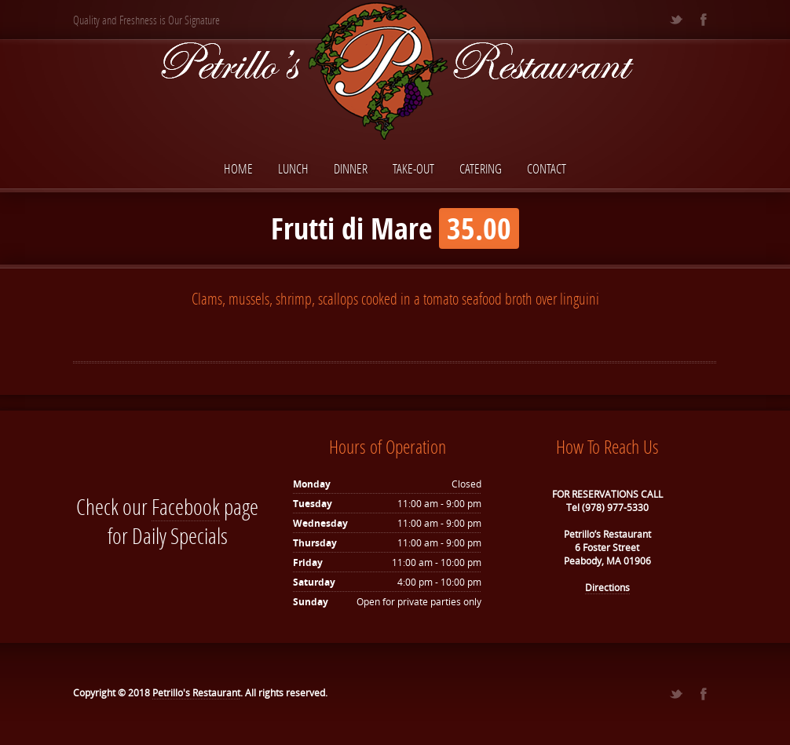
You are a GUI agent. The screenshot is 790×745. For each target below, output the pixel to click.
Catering (480, 168)
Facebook (186, 506)
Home (238, 168)
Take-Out (413, 168)
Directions (607, 587)
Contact (546, 168)
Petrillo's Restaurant (196, 692)
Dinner (351, 168)
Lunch (293, 168)
